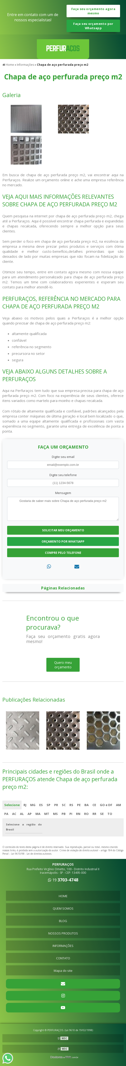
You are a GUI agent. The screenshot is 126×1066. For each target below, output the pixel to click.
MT (46, 814)
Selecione (12, 805)
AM (118, 805)
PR (56, 805)
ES (41, 805)
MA (37, 814)
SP (48, 805)
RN (78, 814)
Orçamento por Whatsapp (63, 541)
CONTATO (63, 958)
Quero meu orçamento (63, 664)
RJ (25, 805)
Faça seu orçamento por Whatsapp (93, 26)
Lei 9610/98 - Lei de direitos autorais (31, 853)
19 (63, 880)
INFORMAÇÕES (63, 946)
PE (79, 805)
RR (94, 814)
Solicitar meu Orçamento (63, 530)
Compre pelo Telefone (63, 553)
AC (14, 814)
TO (109, 814)
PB (64, 814)
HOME (63, 896)
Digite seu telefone (63, 475)
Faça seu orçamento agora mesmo (93, 11)
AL (22, 814)
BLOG (63, 921)
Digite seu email (63, 457)
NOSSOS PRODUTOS (63, 933)
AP (30, 814)
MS (55, 814)
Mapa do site (63, 970)
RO (86, 814)
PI (70, 814)
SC (64, 805)
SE (102, 814)
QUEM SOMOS (63, 908)
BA (86, 805)
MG (32, 805)
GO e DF (106, 805)
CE (94, 805)
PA (6, 814)
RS (71, 805)
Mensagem (63, 493)
